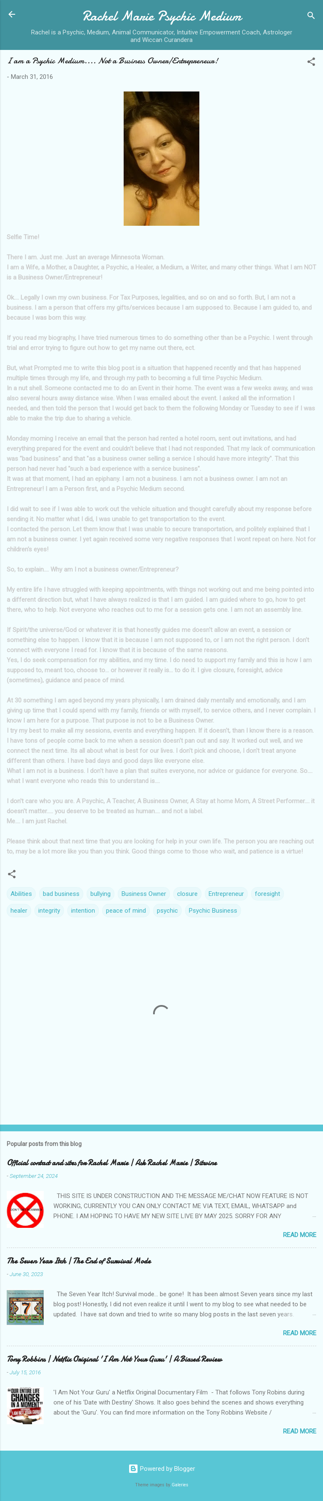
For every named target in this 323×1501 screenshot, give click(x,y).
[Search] (311, 17)
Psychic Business (213, 910)
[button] (311, 63)
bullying (100, 894)
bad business (61, 894)
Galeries (180, 1485)
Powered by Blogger (161, 1468)
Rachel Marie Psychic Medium (161, 16)
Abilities (21, 894)
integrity (49, 910)
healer (19, 910)
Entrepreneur (226, 894)
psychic (167, 910)
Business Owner (144, 894)
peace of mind (126, 910)
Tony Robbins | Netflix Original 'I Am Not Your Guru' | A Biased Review (114, 1359)
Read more (299, 1235)
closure (187, 894)
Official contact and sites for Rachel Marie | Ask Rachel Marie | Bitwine (112, 1163)
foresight (267, 894)
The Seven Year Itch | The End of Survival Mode (79, 1261)
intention (83, 910)
